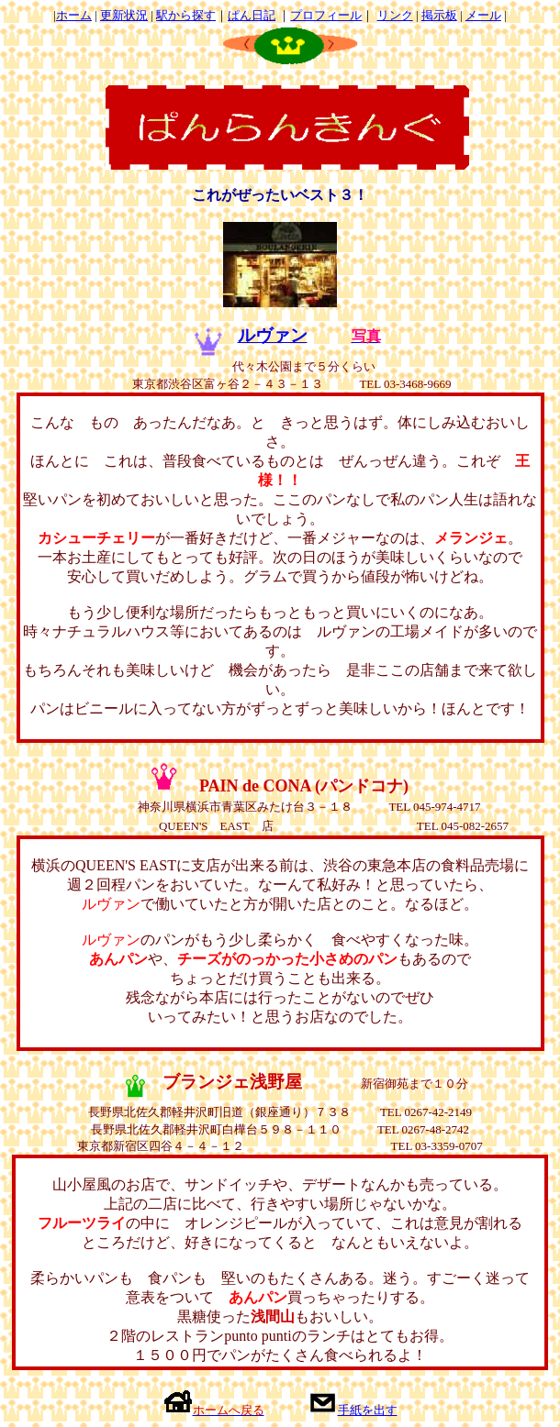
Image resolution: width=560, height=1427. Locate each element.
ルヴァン (273, 335)
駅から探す (186, 15)
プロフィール (326, 15)
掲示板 (439, 15)
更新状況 (124, 15)
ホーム (74, 15)
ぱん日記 (251, 15)
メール (483, 15)
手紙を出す (368, 1410)
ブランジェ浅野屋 (232, 1081)
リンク (395, 15)
